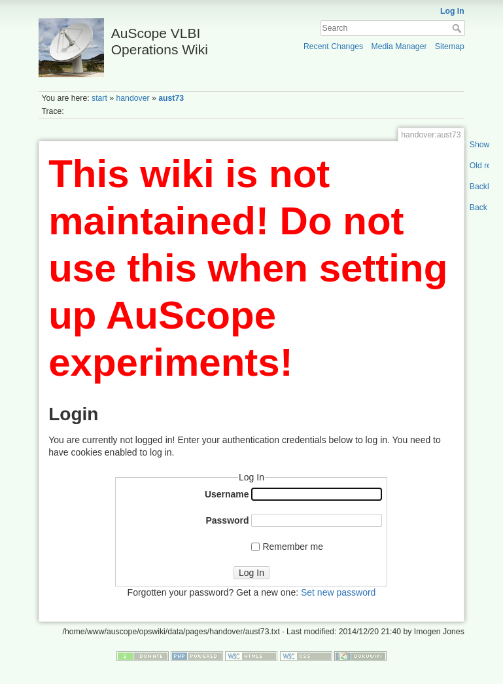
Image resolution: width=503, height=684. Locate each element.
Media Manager (398, 46)
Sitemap (449, 46)
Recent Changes (333, 46)
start (99, 98)
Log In (452, 11)
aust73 (171, 98)
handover (132, 98)
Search (458, 28)
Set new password (338, 592)
